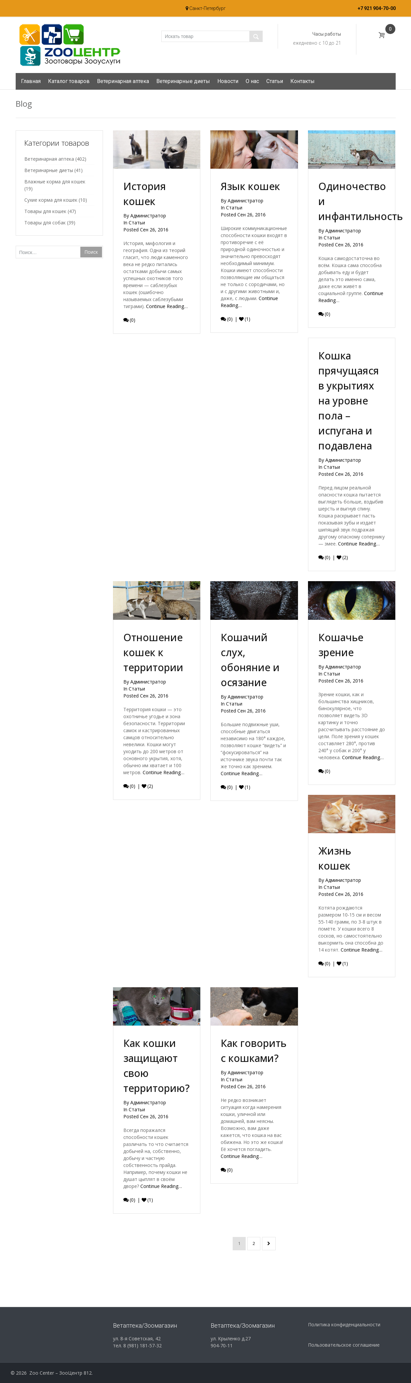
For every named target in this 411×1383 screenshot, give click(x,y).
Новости (227, 81)
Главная (31, 81)
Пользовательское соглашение (344, 1345)
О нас (252, 81)
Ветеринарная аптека (123, 81)
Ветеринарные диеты (183, 81)
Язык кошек (250, 186)
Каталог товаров (69, 81)
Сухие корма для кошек (50, 200)
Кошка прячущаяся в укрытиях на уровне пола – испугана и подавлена (349, 407)
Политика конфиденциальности (344, 1324)
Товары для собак (45, 222)
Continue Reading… (167, 306)
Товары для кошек (45, 211)
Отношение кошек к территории (153, 656)
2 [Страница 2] (254, 1243)
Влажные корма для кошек (54, 181)
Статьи (274, 81)
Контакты (302, 81)
